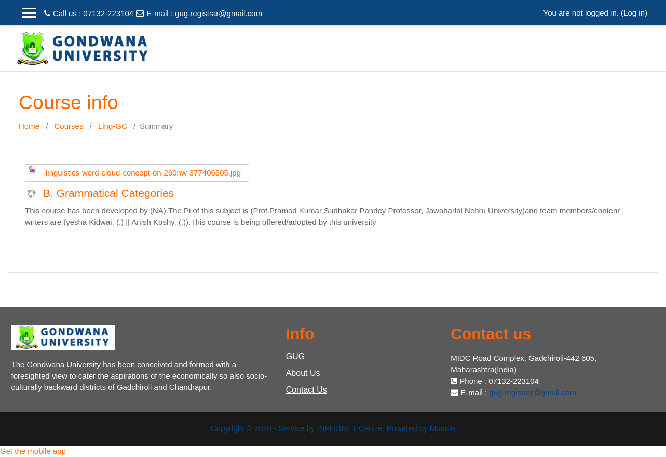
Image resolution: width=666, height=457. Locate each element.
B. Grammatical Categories (108, 193)
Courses (69, 126)
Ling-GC (112, 126)
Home (29, 126)
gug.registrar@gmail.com (218, 13)
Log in (634, 12)
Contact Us (306, 389)
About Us (303, 373)
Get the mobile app (33, 451)
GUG (295, 356)
